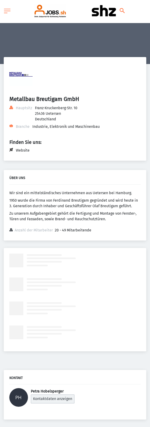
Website (23, 150)
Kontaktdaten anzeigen (52, 398)
